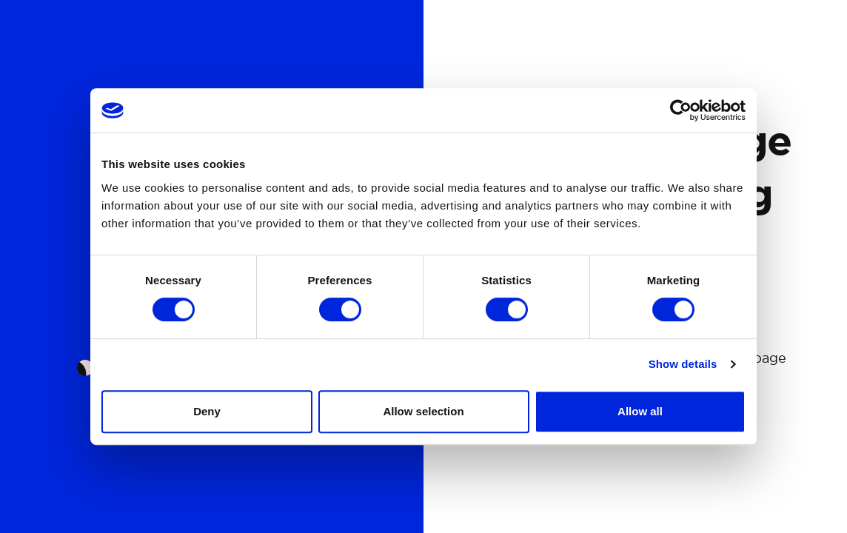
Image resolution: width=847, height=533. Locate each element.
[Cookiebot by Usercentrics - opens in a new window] (681, 110)
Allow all (640, 411)
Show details (683, 364)
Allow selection (423, 411)
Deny (207, 411)
